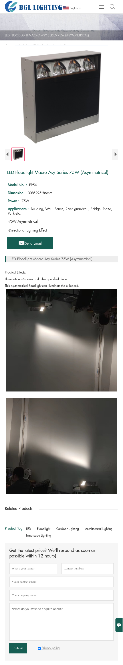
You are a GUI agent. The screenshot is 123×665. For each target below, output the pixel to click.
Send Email (30, 242)
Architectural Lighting (99, 528)
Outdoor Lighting (67, 528)
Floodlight (43, 528)
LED (28, 528)
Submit (18, 648)
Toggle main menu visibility (102, 4)
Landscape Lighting (38, 535)
